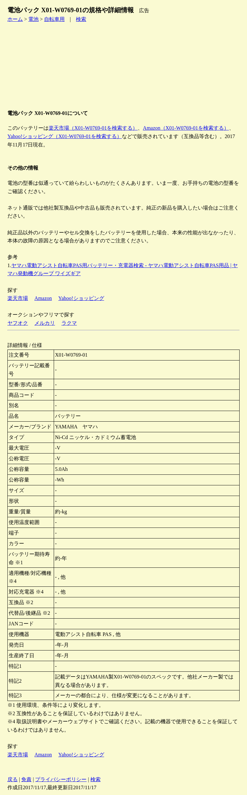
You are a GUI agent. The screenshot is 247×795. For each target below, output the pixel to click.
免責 (26, 779)
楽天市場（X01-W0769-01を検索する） (93, 128)
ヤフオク (17, 323)
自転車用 (54, 19)
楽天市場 (17, 298)
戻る (12, 779)
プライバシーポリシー (61, 779)
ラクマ (69, 323)
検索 (81, 19)
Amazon (43, 298)
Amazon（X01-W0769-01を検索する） (186, 128)
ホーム (15, 19)
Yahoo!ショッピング (81, 298)
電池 (33, 19)
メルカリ (44, 323)
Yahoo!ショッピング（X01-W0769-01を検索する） (64, 136)
